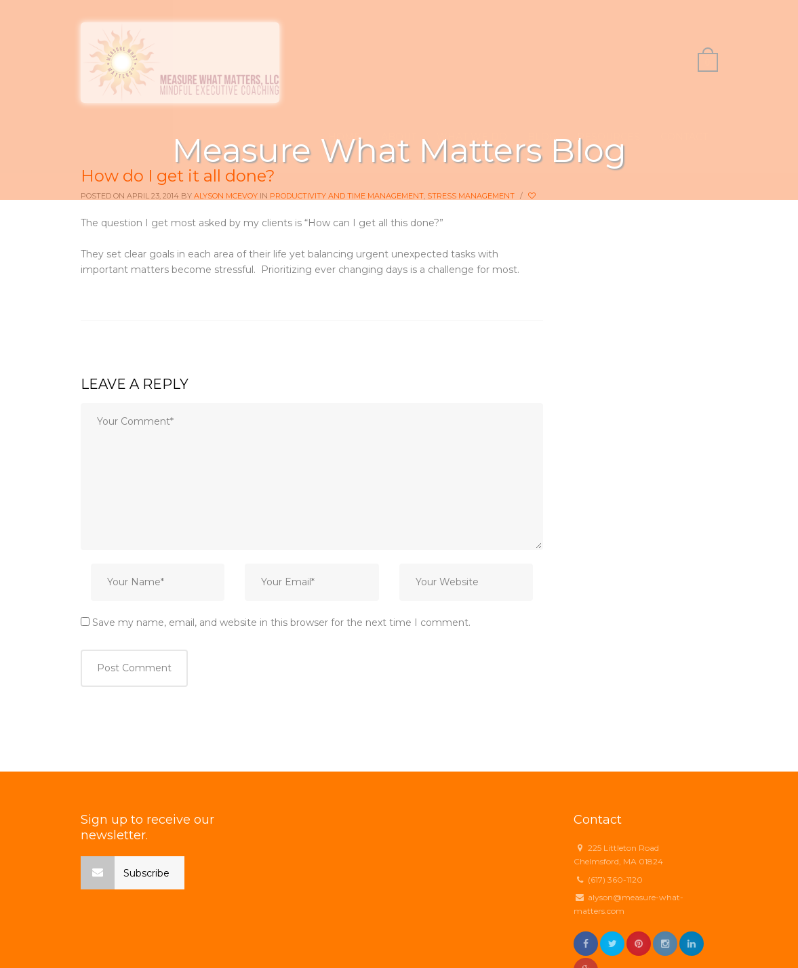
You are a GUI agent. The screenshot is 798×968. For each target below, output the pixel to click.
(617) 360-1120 (615, 880)
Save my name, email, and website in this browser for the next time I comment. (281, 622)
